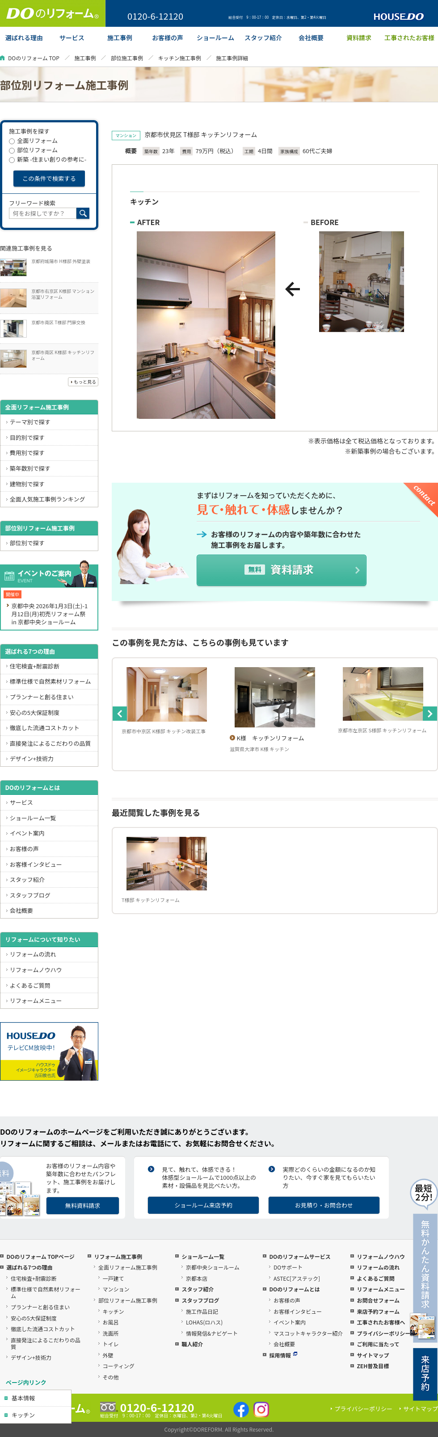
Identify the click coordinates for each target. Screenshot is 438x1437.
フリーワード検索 (32, 203)
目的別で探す (27, 437)
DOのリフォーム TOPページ (40, 1256)
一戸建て (113, 1278)
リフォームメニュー (36, 1000)
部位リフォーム (33, 150)
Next (430, 713)
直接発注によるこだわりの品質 (50, 743)
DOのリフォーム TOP (33, 58)
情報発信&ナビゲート (212, 1333)
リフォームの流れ (33, 954)
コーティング (119, 1366)
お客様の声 (24, 848)
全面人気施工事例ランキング (47, 499)
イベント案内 (27, 833)
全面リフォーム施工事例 (37, 407)
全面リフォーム (33, 140)
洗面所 (111, 1333)
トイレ (111, 1344)
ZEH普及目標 (373, 1366)
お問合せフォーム (378, 1300)
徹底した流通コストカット (45, 727)
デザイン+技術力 (32, 758)
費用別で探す (27, 452)
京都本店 (196, 1278)
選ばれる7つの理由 (30, 651)
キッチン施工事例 (179, 58)
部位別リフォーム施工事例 (40, 528)
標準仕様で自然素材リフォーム (50, 681)
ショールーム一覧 (33, 818)
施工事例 (85, 58)
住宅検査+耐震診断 (34, 666)
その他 (111, 1377)
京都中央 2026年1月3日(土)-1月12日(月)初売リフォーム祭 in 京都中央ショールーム (49, 614)
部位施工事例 (127, 58)
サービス (21, 802)
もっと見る (85, 381)
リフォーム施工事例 (118, 1256)
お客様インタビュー (36, 864)
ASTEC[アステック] (297, 1278)
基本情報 (23, 1398)
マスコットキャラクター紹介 (308, 1333)
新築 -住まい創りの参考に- (47, 159)
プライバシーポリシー (383, 1333)
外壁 (108, 1355)
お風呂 (111, 1322)
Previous (120, 713)
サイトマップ (373, 1355)
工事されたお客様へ (381, 1322)
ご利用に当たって (378, 1344)
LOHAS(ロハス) (204, 1322)
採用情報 (283, 1355)
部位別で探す (27, 543)
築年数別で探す (30, 468)
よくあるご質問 (30, 985)
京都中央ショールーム (213, 1267)
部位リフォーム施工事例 (127, 1300)
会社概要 (21, 910)
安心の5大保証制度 (34, 712)
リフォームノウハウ (36, 969)
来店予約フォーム (378, 1311)
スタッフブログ (30, 895)
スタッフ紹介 (27, 879)
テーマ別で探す (30, 422)
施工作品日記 (202, 1311)
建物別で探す (27, 484)
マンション (116, 1289)
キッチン (23, 1415)
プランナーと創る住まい (42, 697)
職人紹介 (192, 1344)
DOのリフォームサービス (299, 1256)
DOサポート (288, 1267)
